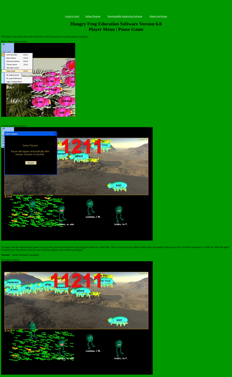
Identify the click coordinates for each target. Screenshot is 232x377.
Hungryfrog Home (158, 16)
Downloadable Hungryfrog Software (125, 16)
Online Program (92, 16)
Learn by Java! (72, 16)
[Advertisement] (116, 8)
